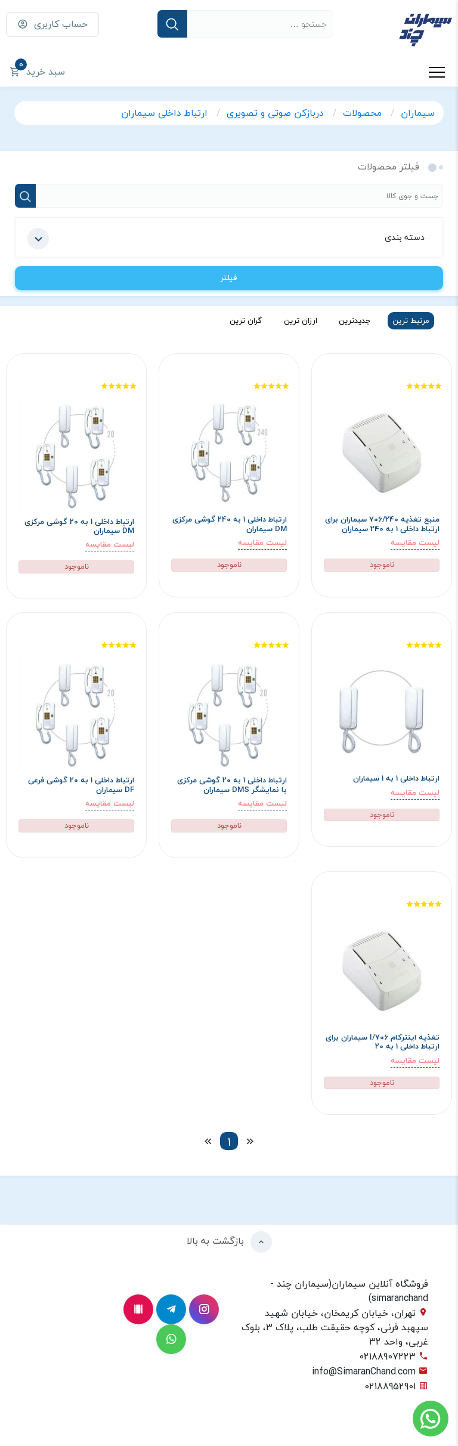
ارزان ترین (300, 320)
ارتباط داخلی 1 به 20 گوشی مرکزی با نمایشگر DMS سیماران (232, 785)
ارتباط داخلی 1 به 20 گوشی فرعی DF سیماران (81, 785)
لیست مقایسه (415, 542)
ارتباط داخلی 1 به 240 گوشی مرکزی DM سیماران (229, 524)
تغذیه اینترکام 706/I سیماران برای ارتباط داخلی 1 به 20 (383, 1042)
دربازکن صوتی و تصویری (277, 112)
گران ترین (246, 320)
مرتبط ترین (410, 320)
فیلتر (229, 277)
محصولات (364, 112)
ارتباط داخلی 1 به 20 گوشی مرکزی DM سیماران (79, 526)
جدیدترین (355, 320)
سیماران (418, 112)
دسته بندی (226, 238)
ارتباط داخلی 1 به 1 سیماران (396, 778)
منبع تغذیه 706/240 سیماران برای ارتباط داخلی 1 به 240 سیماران (382, 524)
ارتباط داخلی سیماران (166, 112)
